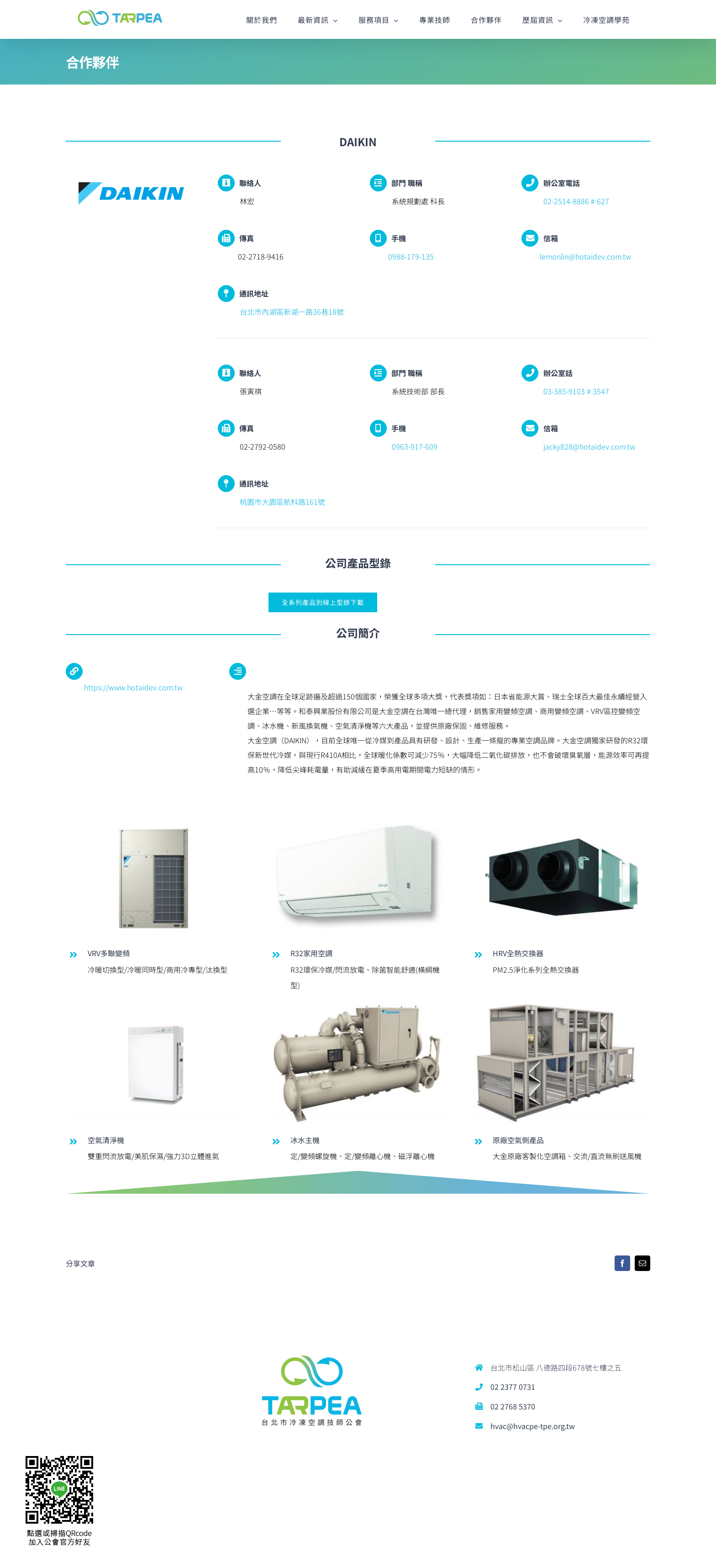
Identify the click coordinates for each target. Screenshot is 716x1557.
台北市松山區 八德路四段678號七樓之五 (555, 1367)
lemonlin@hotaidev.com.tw (585, 256)
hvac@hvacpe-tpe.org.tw (532, 1425)
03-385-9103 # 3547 (574, 391)
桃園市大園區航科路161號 (280, 501)
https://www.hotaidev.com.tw (133, 687)
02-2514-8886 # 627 (574, 201)
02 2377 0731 (512, 1386)
